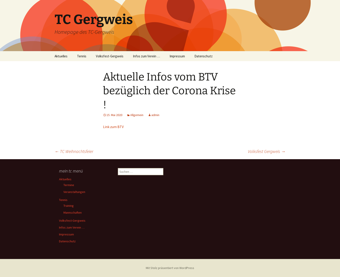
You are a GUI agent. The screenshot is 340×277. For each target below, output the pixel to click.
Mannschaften (72, 213)
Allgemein (136, 115)
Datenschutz (203, 56)
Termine (68, 185)
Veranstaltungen (74, 192)
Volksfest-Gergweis (109, 56)
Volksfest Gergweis (266, 151)
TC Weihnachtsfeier (74, 151)
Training (68, 206)
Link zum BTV (113, 126)
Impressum (177, 56)
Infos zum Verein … (146, 56)
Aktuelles (61, 56)
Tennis (81, 56)
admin (155, 115)
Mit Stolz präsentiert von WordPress (170, 268)
